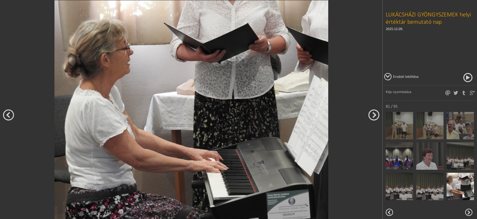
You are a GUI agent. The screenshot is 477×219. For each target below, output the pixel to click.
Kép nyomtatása (398, 91)
